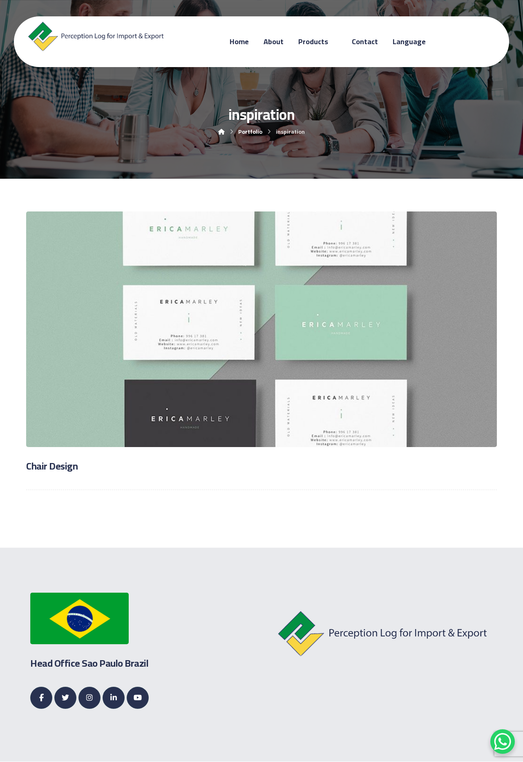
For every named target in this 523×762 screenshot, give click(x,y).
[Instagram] (89, 698)
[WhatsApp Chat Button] (502, 741)
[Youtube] (138, 698)
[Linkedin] (114, 698)
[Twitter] (65, 698)
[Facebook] (41, 698)
